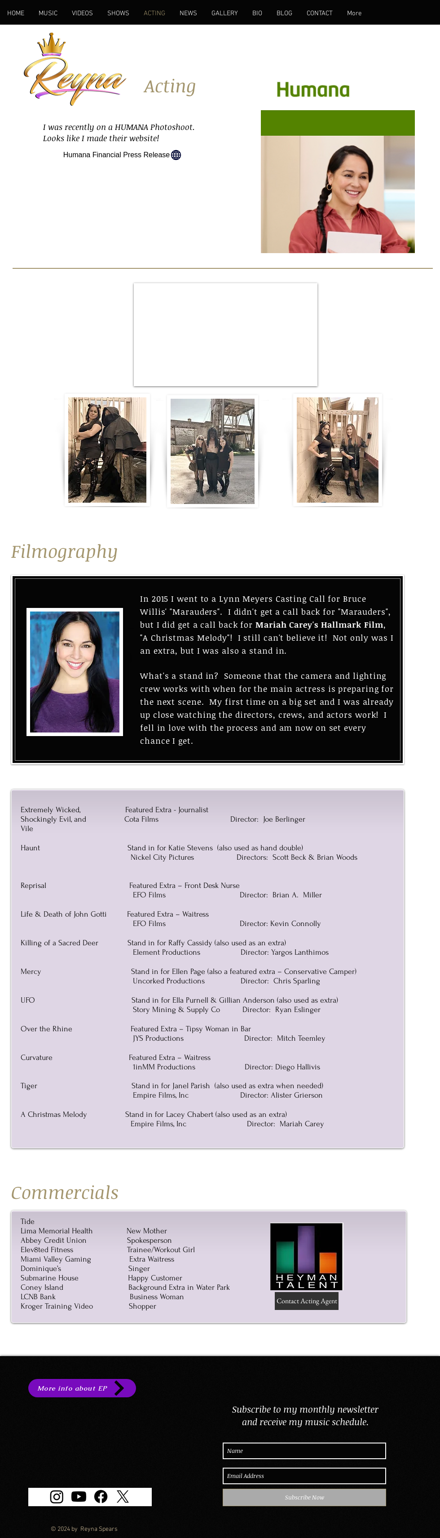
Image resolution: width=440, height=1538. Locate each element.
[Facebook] (101, 1496)
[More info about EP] (82, 1388)
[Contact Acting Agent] (307, 1301)
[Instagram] (57, 1496)
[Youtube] (79, 1496)
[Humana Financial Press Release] (122, 155)
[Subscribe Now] (304, 1497)
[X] (123, 1496)
